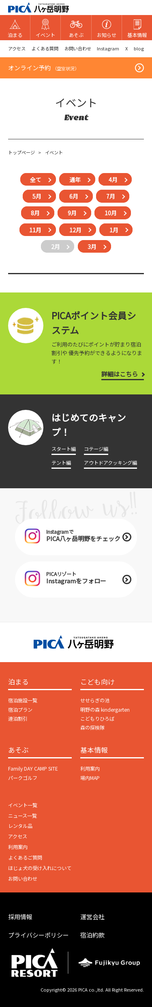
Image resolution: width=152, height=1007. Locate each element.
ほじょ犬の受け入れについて (39, 868)
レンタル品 (20, 825)
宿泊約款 (92, 935)
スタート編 (63, 449)
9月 (72, 213)
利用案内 (90, 768)
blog (139, 48)
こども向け (97, 682)
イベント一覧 (22, 805)
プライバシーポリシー (38, 935)
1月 (113, 229)
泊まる (18, 682)
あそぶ (18, 750)
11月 (35, 229)
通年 (75, 179)
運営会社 (92, 916)
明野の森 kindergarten (105, 709)
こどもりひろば (97, 718)
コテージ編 (96, 449)
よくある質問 (45, 48)
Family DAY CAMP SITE (33, 768)
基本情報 (94, 750)
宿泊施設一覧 (22, 700)
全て (35, 179)
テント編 (61, 462)
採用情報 (20, 916)
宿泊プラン (20, 709)
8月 (35, 213)
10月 (111, 213)
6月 (73, 196)
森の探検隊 (92, 727)
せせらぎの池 (94, 700)
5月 (36, 196)
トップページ (21, 152)
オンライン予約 (43, 67)
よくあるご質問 (25, 857)
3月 (92, 247)
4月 (113, 179)
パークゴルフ (22, 778)
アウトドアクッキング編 (110, 462)
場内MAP (90, 778)
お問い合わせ (77, 48)
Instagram (108, 48)
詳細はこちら (119, 374)
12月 (75, 229)
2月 (55, 247)
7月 (110, 196)
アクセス (17, 48)
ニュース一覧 (22, 815)
